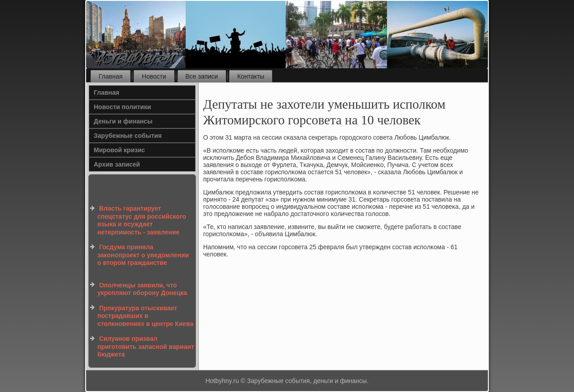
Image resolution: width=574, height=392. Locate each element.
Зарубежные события (128, 135)
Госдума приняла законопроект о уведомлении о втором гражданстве (143, 254)
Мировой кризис (119, 150)
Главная (110, 76)
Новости (154, 76)
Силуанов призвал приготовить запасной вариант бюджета (145, 346)
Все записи (202, 76)
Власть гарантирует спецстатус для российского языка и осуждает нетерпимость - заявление (141, 220)
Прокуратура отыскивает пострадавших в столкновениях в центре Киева (145, 315)
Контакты (250, 76)
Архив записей (117, 164)
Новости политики (122, 106)
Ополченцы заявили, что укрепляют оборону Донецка (142, 289)
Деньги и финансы (123, 121)
